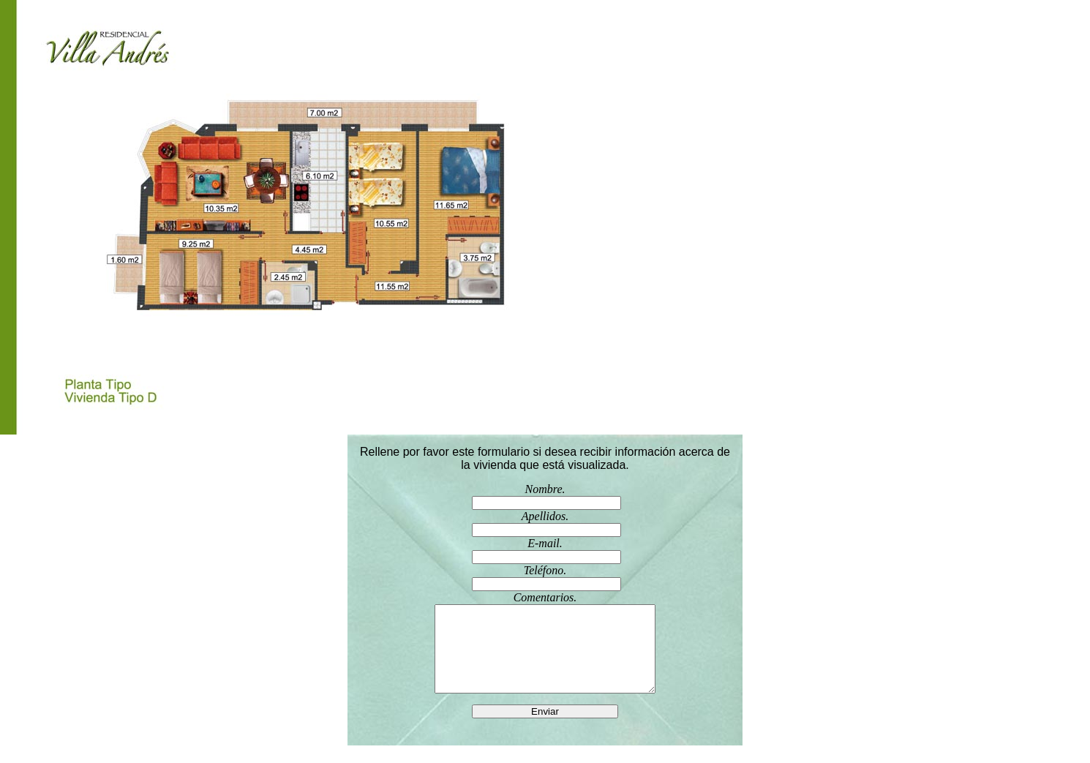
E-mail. (545, 550)
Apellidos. (545, 523)
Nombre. (545, 496)
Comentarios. (545, 651)
